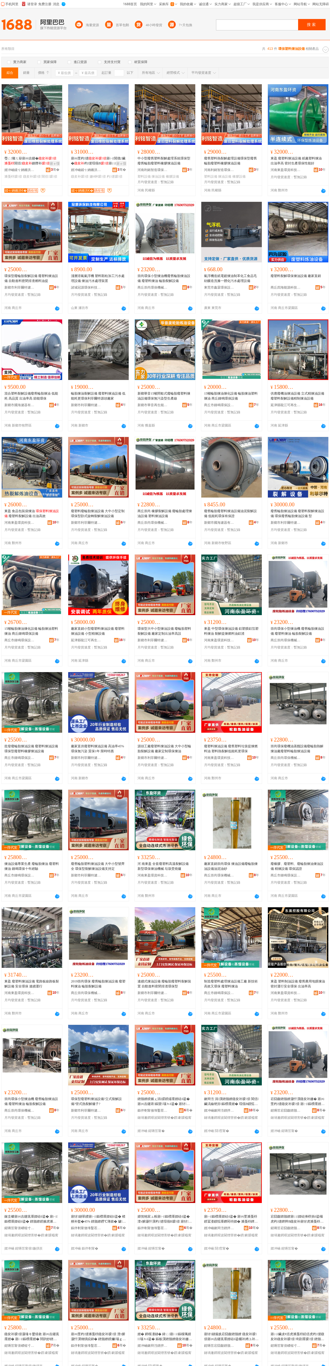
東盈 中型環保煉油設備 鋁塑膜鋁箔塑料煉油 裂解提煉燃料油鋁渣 (231, 631)
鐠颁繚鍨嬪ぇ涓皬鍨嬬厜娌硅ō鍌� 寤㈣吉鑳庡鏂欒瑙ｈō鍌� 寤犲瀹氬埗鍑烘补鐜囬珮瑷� (164, 1101)
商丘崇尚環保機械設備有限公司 (153, 287)
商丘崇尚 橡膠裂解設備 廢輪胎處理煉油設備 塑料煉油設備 (165, 513)
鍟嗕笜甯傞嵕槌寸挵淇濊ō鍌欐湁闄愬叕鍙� (19, 1228)
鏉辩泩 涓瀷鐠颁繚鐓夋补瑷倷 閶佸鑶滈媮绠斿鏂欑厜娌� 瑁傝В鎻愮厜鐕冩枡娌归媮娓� (231, 1101)
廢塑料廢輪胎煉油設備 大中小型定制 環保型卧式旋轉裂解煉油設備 (98, 513)
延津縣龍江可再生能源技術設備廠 (286, 405)
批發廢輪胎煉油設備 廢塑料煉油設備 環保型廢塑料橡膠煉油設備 (31, 748)
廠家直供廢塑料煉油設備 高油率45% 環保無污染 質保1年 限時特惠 (97, 748)
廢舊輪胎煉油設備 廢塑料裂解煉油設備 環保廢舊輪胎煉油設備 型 (297, 513)
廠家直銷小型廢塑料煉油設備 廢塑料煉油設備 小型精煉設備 (98, 631)
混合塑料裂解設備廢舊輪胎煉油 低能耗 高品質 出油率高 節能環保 (31, 396)
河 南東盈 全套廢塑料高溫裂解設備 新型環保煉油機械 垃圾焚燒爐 (163, 866)
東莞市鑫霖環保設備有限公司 (219, 287)
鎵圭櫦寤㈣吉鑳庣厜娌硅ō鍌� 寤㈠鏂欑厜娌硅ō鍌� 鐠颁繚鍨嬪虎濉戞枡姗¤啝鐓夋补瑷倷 (30, 1219)
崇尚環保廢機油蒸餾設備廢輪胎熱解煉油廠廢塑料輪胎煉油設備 (297, 748)
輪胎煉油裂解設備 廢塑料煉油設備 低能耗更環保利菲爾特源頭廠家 (98, 396)
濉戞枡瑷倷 (13, 176)
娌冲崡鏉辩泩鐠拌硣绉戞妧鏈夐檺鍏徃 (219, 1110)
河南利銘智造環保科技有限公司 (153, 170)
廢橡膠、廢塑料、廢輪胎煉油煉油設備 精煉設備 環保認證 (297, 866)
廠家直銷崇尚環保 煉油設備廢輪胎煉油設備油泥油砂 (231, 866)
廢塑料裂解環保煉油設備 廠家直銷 (296, 276)
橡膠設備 (172, 176)
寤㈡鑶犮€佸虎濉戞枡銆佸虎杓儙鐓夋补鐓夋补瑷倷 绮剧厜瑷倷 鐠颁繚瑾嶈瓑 (297, 1336)
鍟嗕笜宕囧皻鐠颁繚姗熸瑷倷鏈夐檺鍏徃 (286, 1110)
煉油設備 (158, 176)
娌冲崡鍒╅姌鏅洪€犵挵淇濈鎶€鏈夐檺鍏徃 (19, 170)
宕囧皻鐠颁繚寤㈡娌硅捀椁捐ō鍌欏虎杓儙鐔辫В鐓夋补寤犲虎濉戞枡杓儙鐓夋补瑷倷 (298, 1219)
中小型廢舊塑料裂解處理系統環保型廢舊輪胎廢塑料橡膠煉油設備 (164, 160)
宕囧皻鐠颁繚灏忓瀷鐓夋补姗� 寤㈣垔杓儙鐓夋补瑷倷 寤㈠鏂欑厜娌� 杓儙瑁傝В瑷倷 (297, 1101)
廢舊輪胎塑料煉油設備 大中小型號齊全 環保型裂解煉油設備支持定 (98, 866)
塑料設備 (144, 176)
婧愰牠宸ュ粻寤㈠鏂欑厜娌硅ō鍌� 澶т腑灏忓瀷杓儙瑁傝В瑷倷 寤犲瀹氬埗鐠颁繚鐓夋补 (165, 1219)
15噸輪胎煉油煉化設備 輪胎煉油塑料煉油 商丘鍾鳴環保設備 (231, 396)
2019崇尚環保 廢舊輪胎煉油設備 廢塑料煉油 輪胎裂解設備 (98, 983)
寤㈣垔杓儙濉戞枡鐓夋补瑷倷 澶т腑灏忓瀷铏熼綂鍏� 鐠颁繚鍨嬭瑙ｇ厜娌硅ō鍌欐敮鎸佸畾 (98, 1336)
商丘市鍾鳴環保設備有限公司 (219, 405)
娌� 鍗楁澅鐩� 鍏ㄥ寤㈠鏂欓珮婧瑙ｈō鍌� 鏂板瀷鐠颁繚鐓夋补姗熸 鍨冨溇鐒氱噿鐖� (165, 1336)
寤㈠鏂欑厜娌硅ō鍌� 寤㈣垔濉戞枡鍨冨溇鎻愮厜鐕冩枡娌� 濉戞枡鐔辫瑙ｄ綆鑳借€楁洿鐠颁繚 (231, 1219)
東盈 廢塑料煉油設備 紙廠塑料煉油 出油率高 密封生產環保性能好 (296, 160)
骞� (55, 170)
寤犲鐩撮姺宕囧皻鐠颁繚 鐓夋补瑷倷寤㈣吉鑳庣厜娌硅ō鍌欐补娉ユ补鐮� (231, 1336)
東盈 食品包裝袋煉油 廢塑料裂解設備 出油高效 (31, 513)
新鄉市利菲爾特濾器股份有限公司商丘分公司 (19, 287)
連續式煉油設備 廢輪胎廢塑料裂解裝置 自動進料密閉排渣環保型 (164, 983)
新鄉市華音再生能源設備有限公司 (153, 405)
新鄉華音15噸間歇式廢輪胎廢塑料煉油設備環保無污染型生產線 (164, 396)
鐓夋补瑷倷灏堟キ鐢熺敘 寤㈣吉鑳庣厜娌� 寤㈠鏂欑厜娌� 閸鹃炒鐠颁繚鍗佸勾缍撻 (31, 1336)
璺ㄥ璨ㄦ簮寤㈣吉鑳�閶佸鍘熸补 (30, 160)
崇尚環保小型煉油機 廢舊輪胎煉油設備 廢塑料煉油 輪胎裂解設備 (297, 631)
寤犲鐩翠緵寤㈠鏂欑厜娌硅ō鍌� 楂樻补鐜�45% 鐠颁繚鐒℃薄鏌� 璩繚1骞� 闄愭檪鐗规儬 (98, 1219)
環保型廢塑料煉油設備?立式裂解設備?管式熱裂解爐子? (96, 1101)
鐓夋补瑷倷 (32, 176)
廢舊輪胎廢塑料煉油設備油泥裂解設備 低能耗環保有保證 (230, 513)
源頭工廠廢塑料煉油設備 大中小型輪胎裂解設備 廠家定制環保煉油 (164, 748)
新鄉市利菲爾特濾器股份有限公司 (86, 405)
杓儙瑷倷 (114, 176)
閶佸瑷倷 (49, 176)
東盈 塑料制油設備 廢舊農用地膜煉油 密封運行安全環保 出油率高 (298, 983)
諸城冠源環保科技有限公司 (86, 287)
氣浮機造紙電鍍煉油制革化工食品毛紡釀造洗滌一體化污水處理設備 (230, 278)
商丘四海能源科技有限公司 (286, 287)
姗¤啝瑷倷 (98, 176)
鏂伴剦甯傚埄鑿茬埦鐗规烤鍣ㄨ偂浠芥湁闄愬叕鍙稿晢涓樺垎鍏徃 (153, 1110)
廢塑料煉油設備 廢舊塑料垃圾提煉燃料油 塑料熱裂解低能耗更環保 (231, 748)
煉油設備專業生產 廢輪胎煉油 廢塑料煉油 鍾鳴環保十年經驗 (31, 866)
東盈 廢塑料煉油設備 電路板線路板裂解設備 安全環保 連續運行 (31, 983)
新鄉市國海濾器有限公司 (19, 405)
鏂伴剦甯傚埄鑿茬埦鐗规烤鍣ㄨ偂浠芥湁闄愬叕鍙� (86, 1228)
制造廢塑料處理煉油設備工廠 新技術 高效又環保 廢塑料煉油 (231, 983)
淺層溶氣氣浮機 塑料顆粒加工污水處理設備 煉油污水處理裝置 (98, 278)
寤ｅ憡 (55, 163)
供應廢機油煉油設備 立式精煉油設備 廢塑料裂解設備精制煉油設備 (297, 396)
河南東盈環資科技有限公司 (286, 170)
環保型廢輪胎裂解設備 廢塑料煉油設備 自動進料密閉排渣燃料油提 (31, 278)
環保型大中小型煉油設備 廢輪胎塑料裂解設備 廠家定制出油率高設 (164, 631)
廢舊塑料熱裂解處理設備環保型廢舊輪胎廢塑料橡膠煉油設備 (230, 160)
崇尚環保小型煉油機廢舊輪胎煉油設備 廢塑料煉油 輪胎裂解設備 (164, 278)
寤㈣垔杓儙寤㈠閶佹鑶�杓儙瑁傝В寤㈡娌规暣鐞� (98, 161)
